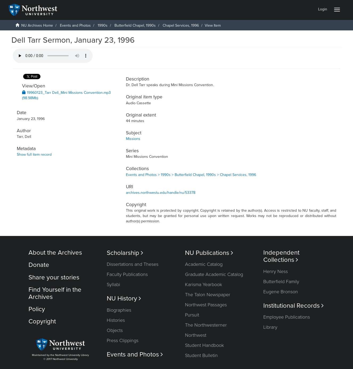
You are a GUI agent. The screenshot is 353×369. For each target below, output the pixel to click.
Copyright (42, 321)
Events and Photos (75, 25)
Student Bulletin (201, 355)
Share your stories (53, 277)
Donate (38, 265)
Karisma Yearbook (203, 284)
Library (270, 327)
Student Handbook (204, 345)
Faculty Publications (127, 274)
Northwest (195, 335)
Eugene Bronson (280, 292)
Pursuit (192, 315)
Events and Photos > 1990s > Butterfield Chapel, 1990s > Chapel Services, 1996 (191, 175)
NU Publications (209, 253)
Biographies (119, 310)
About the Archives (55, 252)
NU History (124, 298)
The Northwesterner (206, 325)
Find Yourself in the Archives (54, 293)
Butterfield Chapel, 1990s (135, 25)
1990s (103, 25)
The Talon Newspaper (207, 295)
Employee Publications (286, 317)
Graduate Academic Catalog (214, 274)
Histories (116, 320)
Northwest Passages (206, 305)
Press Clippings (122, 340)
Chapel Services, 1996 (181, 25)
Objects (115, 330)
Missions (133, 139)
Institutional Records (293, 306)
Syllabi (113, 284)
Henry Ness (275, 271)
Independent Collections (281, 256)
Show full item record (34, 154)
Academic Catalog (204, 264)
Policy (36, 309)
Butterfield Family (281, 281)
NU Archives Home (37, 25)
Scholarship (125, 253)
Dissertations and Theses (132, 264)
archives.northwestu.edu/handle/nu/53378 (160, 192)
